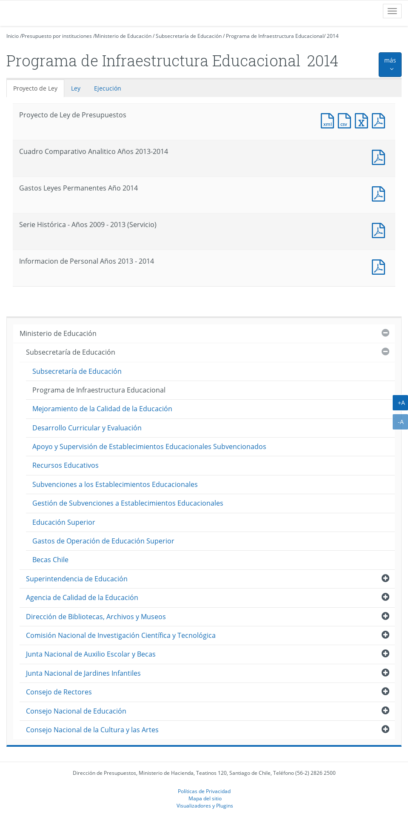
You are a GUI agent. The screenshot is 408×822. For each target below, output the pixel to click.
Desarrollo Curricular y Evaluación (87, 427)
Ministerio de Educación (123, 36)
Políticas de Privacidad (204, 791)
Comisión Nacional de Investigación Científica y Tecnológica (121, 635)
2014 (333, 36)
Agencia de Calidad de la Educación (82, 597)
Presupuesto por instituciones (57, 36)
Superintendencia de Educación (77, 578)
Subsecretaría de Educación (189, 36)
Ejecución (107, 88)
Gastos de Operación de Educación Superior (103, 541)
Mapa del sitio (205, 798)
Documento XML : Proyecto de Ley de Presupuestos (329, 119)
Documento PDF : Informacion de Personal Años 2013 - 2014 (380, 266)
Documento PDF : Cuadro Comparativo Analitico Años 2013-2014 (380, 156)
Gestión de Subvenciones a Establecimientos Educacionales (127, 503)
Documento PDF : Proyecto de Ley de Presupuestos (380, 119)
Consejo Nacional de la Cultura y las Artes (92, 729)
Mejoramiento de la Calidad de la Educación (102, 408)
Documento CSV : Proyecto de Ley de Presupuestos (346, 119)
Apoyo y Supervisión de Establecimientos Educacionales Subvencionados (149, 446)
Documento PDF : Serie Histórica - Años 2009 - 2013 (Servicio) (380, 229)
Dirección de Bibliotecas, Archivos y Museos (96, 616)
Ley (75, 88)
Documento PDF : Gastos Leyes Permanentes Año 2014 (380, 192)
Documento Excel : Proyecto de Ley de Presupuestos (363, 119)
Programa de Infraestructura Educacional (275, 36)
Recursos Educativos (65, 465)
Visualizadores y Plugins (205, 805)
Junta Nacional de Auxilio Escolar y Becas (91, 654)
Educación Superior (63, 522)
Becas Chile (50, 559)
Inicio (12, 36)
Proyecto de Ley (35, 88)
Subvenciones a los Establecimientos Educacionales (115, 484)
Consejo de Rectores (59, 692)
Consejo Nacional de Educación (76, 711)
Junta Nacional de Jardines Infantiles (83, 673)
